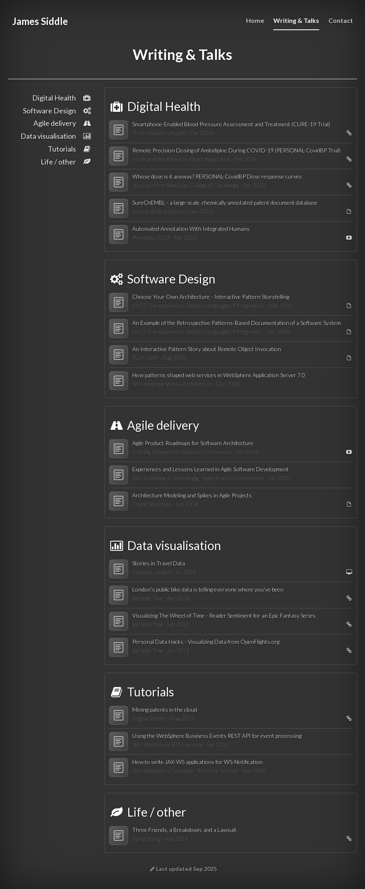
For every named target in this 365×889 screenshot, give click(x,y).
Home (255, 20)
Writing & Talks (296, 20)
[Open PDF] (347, 211)
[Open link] (347, 133)
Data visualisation (56, 135)
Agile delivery (62, 123)
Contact (340, 20)
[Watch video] (347, 238)
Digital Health (62, 97)
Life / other (66, 161)
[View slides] (347, 572)
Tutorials (70, 148)
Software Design (57, 110)
